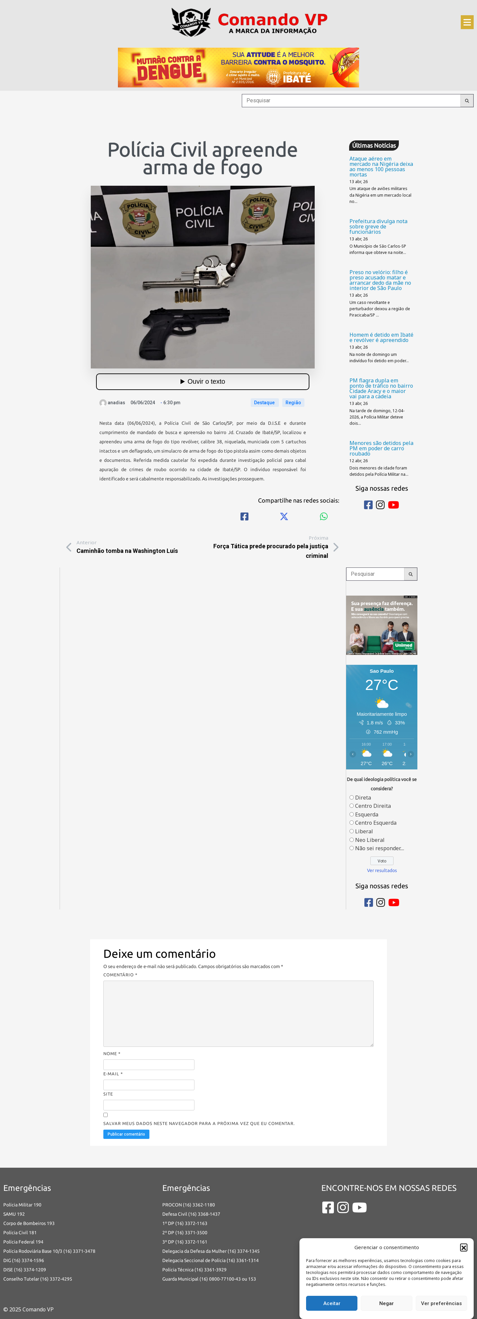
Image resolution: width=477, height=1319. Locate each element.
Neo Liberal (370, 840)
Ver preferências (441, 1303)
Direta (363, 797)
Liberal (364, 831)
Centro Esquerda (376, 822)
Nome (112, 1053)
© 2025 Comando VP (28, 1309)
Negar (386, 1303)
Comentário (120, 974)
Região (293, 402)
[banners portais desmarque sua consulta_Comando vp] (381, 624)
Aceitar (332, 1303)
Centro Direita (373, 805)
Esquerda (366, 814)
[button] (463, 1247)
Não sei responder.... (379, 848)
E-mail (113, 1073)
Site (108, 1094)
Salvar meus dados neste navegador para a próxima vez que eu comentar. (199, 1123)
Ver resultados (382, 870)
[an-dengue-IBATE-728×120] (238, 67)
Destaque (265, 402)
